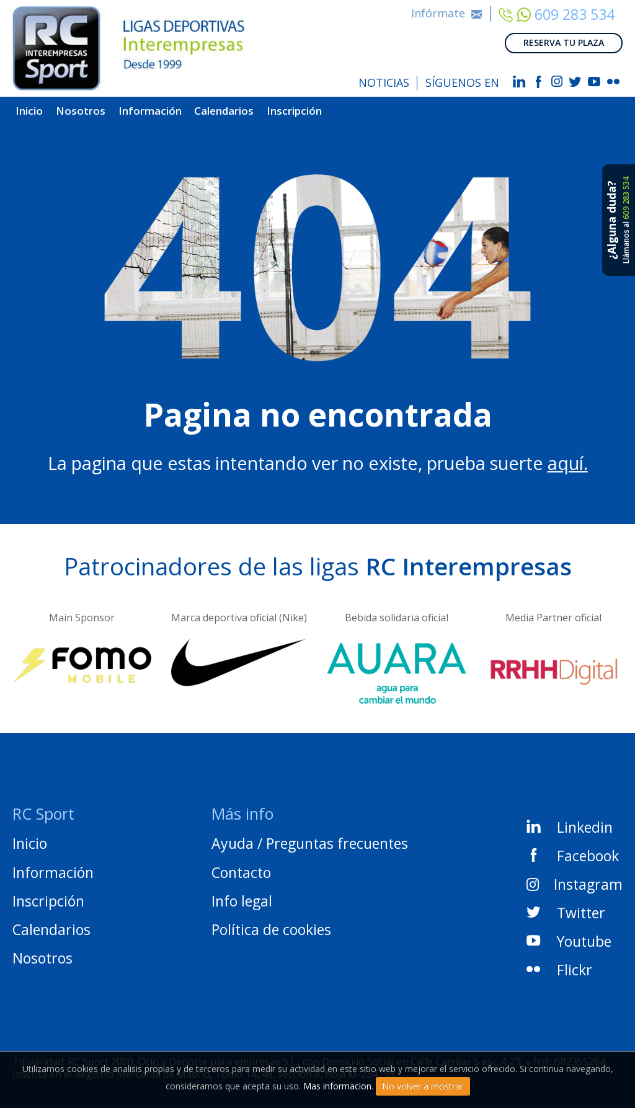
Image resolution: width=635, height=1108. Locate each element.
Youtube (568, 938)
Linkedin (569, 824)
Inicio (29, 108)
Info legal (241, 897)
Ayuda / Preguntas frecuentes (309, 840)
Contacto (241, 869)
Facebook (572, 852)
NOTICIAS (383, 82)
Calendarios (232, 108)
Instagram (574, 881)
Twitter (565, 910)
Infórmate (446, 13)
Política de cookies (271, 926)
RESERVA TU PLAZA (563, 39)
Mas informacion (337, 1086)
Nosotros (83, 108)
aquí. (568, 460)
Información (155, 108)
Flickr (559, 967)
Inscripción (304, 108)
